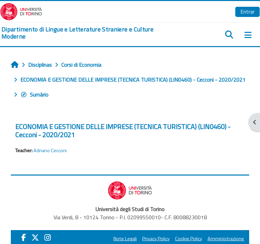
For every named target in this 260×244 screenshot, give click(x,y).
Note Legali (125, 238)
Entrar (247, 11)
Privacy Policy (156, 238)
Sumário (34, 94)
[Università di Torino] (21, 11)
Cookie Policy (188, 238)
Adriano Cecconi (50, 150)
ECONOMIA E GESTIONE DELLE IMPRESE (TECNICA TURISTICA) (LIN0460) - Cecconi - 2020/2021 (123, 130)
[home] (86, 33)
